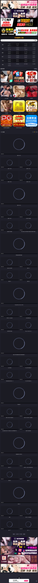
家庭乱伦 (17, 59)
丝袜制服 (17, 49)
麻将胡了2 (9, 45)
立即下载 (26, 580)
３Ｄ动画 (3, 132)
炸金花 (18, 45)
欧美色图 (25, 55)
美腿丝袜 (9, 57)
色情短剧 (9, 65)
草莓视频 (17, 63)
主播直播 (25, 49)
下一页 (21, 534)
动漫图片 (33, 55)
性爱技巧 (33, 61)
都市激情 (9, 59)
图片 (2, 56)
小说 (2, 60)
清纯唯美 (17, 57)
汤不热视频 (26, 63)
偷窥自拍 (9, 55)
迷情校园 (9, 61)
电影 (2, 52)
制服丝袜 (9, 53)
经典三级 (17, 53)
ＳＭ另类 (33, 49)
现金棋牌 (25, 45)
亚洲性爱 (9, 51)
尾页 (24, 534)
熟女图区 (25, 57)
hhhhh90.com (19, 38)
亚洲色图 (17, 55)
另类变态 (33, 53)
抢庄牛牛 (33, 45)
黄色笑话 (25, 61)
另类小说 (17, 61)
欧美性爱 (33, 51)
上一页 (17, 534)
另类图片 (33, 57)
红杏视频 (33, 63)
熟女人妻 (9, 49)
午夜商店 (9, 63)
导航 (2, 64)
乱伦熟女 (25, 53)
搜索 (35, 40)
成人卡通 (25, 51)
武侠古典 (33, 59)
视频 (2, 48)
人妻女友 (25, 59)
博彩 (2, 44)
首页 (14, 534)
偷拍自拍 (17, 51)
